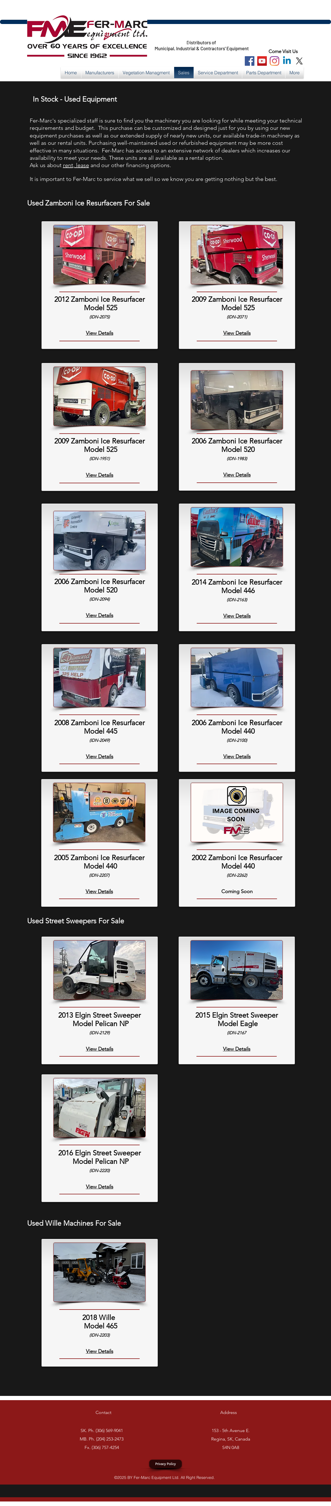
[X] (299, 61)
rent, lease (76, 165)
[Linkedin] (287, 61)
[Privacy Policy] (165, 1464)
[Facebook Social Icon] (249, 61)
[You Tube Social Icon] (262, 61)
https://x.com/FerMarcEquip (156, 42)
